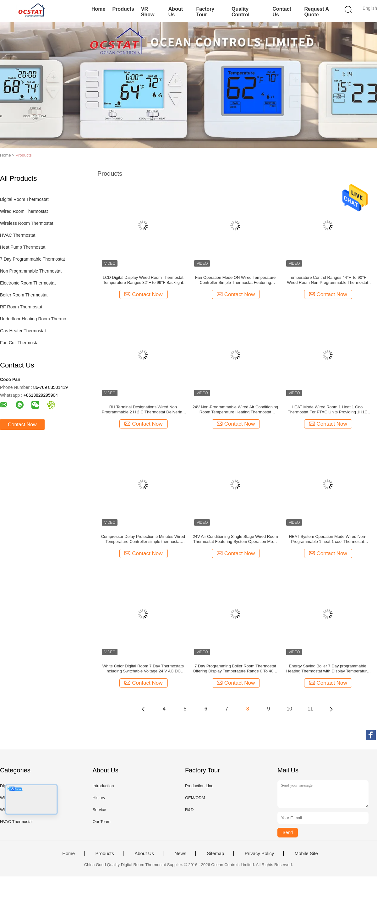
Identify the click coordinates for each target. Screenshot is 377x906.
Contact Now (22, 424)
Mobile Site (306, 853)
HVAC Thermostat (17, 235)
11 (310, 708)
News (180, 853)
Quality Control (240, 11)
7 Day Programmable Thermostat (32, 259)
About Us (175, 11)
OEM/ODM (195, 797)
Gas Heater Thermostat (23, 330)
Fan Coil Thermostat (20, 342)
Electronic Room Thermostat (28, 282)
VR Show (148, 11)
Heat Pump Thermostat (22, 247)
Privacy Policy (259, 853)
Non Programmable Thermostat (31, 270)
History (98, 797)
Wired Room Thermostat (24, 211)
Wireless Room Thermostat (26, 223)
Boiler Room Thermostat (23, 294)
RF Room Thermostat (21, 306)
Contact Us (281, 11)
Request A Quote (316, 11)
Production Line (199, 785)
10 (289, 708)
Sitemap (215, 853)
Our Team (101, 821)
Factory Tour (205, 11)
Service (99, 809)
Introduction (103, 785)
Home (98, 9)
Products (123, 9)
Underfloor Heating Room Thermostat (35, 318)
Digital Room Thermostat (24, 199)
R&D (189, 809)
